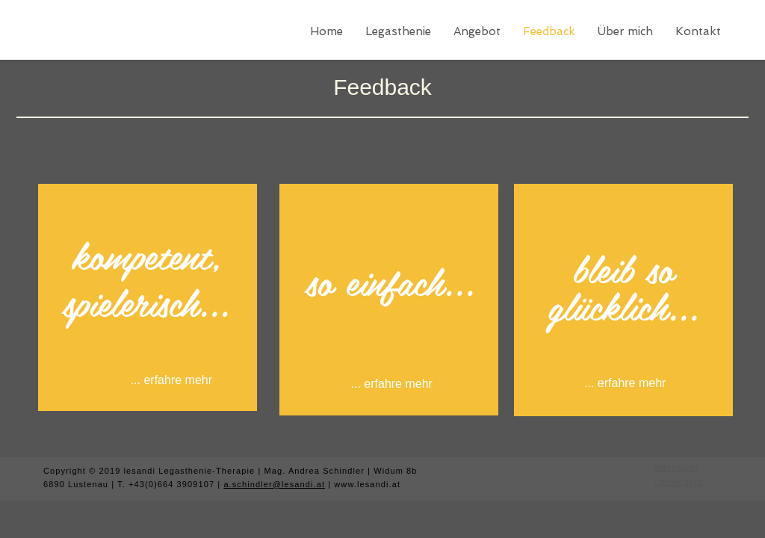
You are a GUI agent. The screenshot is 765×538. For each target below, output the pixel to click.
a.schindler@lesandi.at (274, 484)
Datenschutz (679, 482)
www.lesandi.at (367, 484)
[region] (147, 297)
